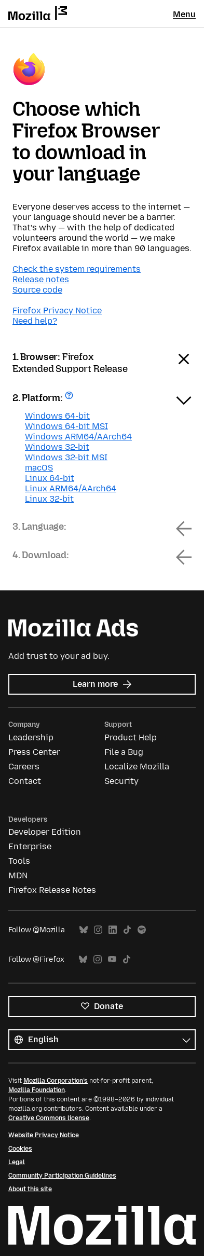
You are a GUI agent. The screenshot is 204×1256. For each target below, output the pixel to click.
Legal (16, 1162)
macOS (39, 468)
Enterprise (29, 846)
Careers (23, 766)
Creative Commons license (48, 1118)
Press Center (34, 752)
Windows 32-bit (57, 447)
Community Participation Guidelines (62, 1175)
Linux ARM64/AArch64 (70, 488)
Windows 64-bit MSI (66, 426)
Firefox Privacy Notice (57, 310)
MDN (18, 875)
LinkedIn (112, 929)
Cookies (20, 1148)
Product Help (130, 737)
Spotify (141, 929)
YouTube (112, 959)
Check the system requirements (76, 269)
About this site (30, 1189)
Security (121, 781)
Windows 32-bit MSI (66, 457)
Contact (24, 781)
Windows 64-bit (57, 416)
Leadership (30, 737)
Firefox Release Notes (52, 890)
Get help (70, 398)
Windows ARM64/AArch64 (78, 436)
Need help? (34, 321)
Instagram (98, 929)
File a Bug (123, 752)
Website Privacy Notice (43, 1135)
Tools (19, 861)
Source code (37, 290)
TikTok (127, 929)
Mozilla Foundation (36, 1090)
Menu (184, 14)
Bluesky (83, 929)
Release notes (40, 279)
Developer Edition (44, 832)
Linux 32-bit (49, 499)
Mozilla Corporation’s (55, 1080)
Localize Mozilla (136, 766)
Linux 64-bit (49, 478)
